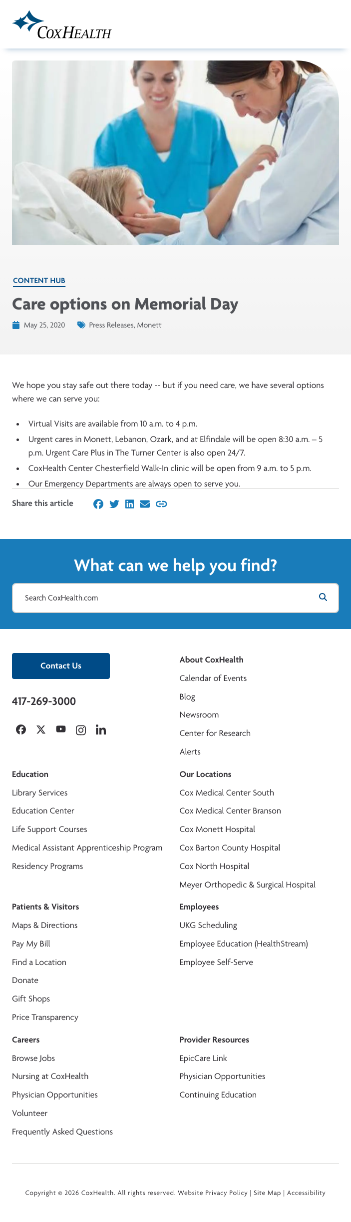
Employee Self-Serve (216, 962)
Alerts (190, 751)
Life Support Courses (49, 829)
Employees (199, 907)
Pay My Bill (31, 943)
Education (30, 774)
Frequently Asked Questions (62, 1131)
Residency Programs (47, 866)
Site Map (267, 1193)
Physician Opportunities (55, 1095)
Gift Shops (31, 999)
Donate (25, 980)
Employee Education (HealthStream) (244, 943)
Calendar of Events (213, 678)
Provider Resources (215, 1039)
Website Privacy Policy (213, 1193)
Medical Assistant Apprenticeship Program (87, 847)
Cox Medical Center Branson (230, 811)
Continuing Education (218, 1095)
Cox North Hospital (215, 866)
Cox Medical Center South (227, 793)
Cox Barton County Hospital (230, 847)
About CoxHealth (212, 659)
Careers (25, 1039)
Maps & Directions (44, 925)
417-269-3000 (44, 701)
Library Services (39, 793)
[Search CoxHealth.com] (175, 598)
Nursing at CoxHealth (50, 1076)
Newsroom (199, 715)
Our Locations (206, 774)
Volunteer (29, 1113)
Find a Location (39, 962)
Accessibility (306, 1193)
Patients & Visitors (45, 907)
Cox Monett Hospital (217, 829)
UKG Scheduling (208, 925)
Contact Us (60, 665)
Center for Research (215, 733)
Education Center (43, 811)
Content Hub (39, 280)
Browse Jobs (33, 1058)
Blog (187, 697)
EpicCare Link (203, 1058)
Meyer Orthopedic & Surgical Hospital (248, 885)
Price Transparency (45, 1017)
